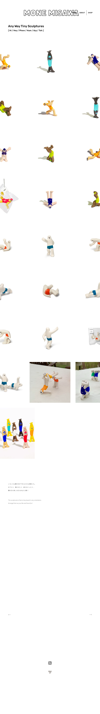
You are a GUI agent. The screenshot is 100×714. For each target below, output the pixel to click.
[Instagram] (50, 663)
